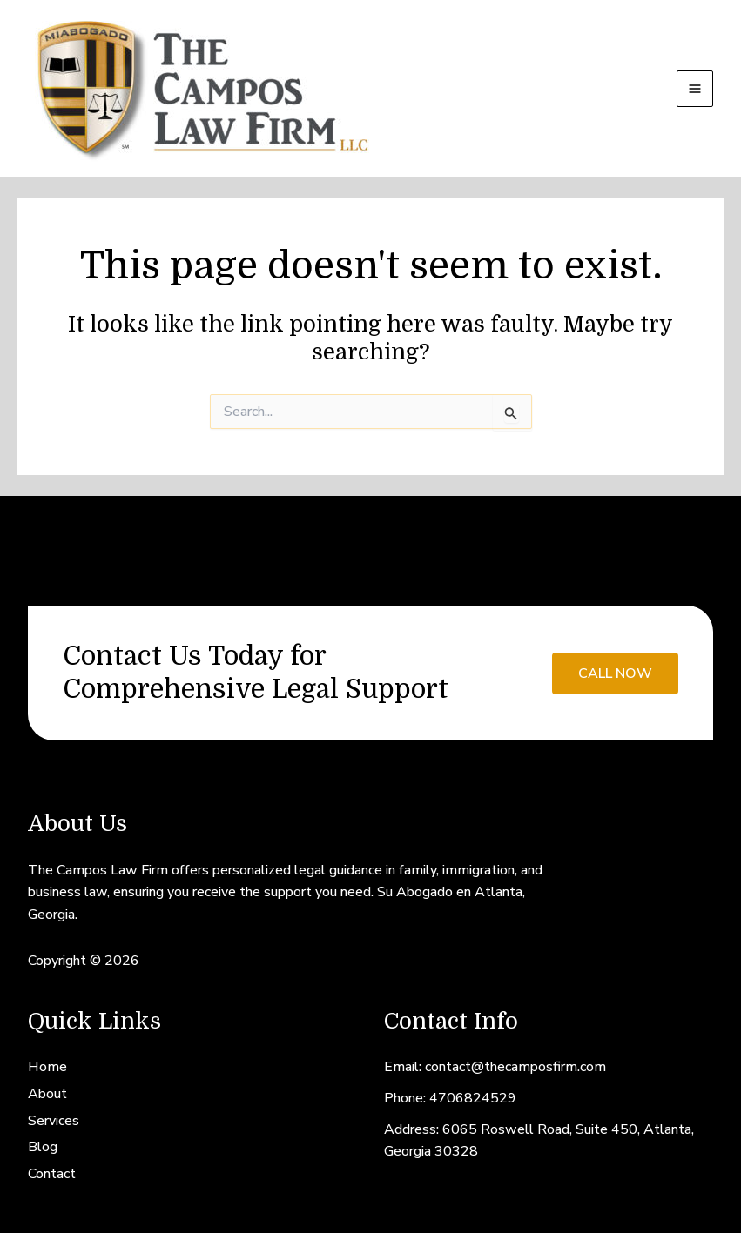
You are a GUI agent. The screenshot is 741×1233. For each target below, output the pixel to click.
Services (53, 1120)
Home (47, 1066)
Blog (42, 1146)
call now (615, 673)
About (47, 1093)
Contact (52, 1173)
